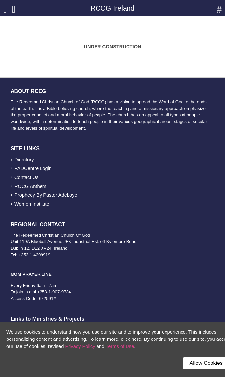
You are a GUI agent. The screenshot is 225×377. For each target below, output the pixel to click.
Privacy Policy (80, 346)
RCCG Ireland (113, 8)
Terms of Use (120, 346)
